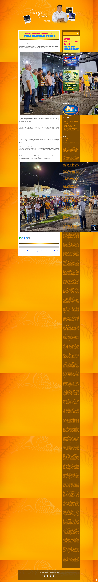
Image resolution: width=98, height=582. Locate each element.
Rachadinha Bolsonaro (75, 494)
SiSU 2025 (69, 519)
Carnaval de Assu (66, 299)
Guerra (69, 225)
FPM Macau (75, 151)
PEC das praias (74, 450)
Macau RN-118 (75, 413)
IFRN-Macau (73, 384)
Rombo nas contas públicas (71, 506)
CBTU (71, 289)
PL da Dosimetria (70, 170)
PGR (73, 233)
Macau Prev (71, 413)
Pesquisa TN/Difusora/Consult (74, 467)
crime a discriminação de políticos (71, 551)
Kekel (78, 393)
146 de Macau (70, 253)
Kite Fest (67, 394)
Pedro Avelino (73, 199)
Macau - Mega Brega (74, 410)
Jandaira (64, 161)
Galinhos (70, 143)
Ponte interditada (67, 477)
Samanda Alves (76, 241)
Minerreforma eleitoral (72, 421)
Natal (66, 142)
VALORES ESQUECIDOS (75, 246)
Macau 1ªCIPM (65, 412)
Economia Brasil (76, 194)
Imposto (78, 385)
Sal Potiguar (68, 511)
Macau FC (69, 412)
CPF (70, 291)
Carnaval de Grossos (72, 299)
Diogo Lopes (77, 338)
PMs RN (76, 233)
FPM (75, 142)
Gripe (65, 380)
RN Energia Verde (65, 491)
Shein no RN (70, 244)
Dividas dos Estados (66, 340)
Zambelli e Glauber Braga (67, 548)
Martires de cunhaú (70, 417)
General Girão (77, 376)
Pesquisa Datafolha (73, 200)
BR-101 (64, 282)
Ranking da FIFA (65, 496)
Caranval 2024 (72, 297)
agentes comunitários (73, 549)
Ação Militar (64, 281)
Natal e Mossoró (75, 428)
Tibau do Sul (75, 245)
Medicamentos (65, 198)
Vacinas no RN (65, 538)
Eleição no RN (74, 177)
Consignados (77, 317)
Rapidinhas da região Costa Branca (71, 184)
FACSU (78, 355)
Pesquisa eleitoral (65, 468)
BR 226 (76, 281)
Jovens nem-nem (76, 392)
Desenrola (67, 218)
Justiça (64, 169)
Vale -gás (75, 539)
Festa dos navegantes (75, 367)
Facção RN (73, 357)
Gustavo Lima (65, 382)
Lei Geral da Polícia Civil (66, 398)
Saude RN (74, 161)
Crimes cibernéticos (66, 327)
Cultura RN (64, 216)
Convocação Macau (71, 319)
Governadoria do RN (76, 223)
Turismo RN (65, 203)
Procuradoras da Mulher (71, 484)
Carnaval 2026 (65, 298)
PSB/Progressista (65, 455)
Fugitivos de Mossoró (74, 372)
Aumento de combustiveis (73, 207)
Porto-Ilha (77, 478)
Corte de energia (67, 215)
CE (66, 175)
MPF (72, 154)
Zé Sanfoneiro (68, 549)
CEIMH (75, 289)
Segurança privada (70, 515)
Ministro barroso (73, 422)
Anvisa (66, 270)
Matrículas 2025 (75, 417)
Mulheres (69, 426)
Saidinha (78, 510)
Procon (66, 484)
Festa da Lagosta (65, 365)
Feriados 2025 (68, 363)
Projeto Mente (68, 487)
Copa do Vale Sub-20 (71, 321)
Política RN (69, 171)
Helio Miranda (74, 168)
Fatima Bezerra (67, 178)
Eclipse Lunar (68, 343)
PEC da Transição (68, 450)
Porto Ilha (64, 478)
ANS (78, 260)
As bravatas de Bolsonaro (75, 272)
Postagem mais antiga (52, 251)
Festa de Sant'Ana (71, 365)
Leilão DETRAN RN (71, 400)
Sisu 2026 (65, 520)
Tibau (73, 245)
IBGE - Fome (65, 384)
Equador (68, 353)
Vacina (69, 247)
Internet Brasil (65, 197)
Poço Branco (74, 236)
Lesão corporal (77, 401)
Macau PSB (64, 413)
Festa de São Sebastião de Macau (68, 366)
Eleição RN (68, 152)
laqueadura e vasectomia (70, 556)
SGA (71, 161)
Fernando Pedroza (65, 364)
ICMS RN (69, 154)
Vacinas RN (72, 247)
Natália (70, 429)
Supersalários (70, 522)
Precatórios (67, 201)
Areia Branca (74, 140)
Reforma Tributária (74, 171)
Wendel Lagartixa (76, 165)
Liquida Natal (72, 402)
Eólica (75, 355)
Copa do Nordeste (65, 321)
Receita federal (73, 201)
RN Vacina (67, 493)
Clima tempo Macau (71, 312)
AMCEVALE (69, 166)
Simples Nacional (73, 519)
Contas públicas (76, 318)
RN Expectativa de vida (74, 492)
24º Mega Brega (74, 255)
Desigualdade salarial (72, 336)
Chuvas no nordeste (69, 309)
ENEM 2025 (69, 219)
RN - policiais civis (76, 491)
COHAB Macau (74, 290)
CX (67, 175)
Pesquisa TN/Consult (66, 467)
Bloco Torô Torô (75, 208)
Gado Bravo (77, 374)
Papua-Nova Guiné (68, 458)
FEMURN (70, 151)
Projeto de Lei (72, 487)
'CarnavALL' (64, 252)
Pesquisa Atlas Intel (66, 466)
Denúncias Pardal (72, 217)
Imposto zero (70, 386)
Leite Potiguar (68, 228)
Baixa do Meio (77, 282)
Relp (63, 502)
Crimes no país (71, 327)
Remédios (70, 202)
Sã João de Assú (75, 522)
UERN (64, 156)
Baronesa (73, 284)
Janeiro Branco (77, 391)
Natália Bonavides (74, 429)
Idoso (76, 385)
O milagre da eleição (68, 435)
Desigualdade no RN (66, 336)
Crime (78, 147)
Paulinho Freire (68, 199)
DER (71, 216)
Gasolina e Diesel (65, 376)
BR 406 (78, 281)
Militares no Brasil (65, 421)
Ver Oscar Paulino (67, 542)
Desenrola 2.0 (71, 218)
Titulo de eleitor (71, 165)
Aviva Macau (73, 280)
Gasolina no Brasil (71, 376)
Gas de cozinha (70, 375)
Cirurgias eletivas (65, 312)
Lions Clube (68, 402)
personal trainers (65, 558)
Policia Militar (67, 472)
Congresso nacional (66, 317)
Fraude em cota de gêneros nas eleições (70, 371)
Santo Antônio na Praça (72, 513)
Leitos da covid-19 (68, 401)
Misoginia (72, 423)
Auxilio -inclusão (65, 278)
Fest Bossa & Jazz (76, 364)
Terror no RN (74, 529)
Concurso (77, 175)
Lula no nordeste (74, 403)
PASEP (71, 448)
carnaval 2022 (75, 173)
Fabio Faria (69, 357)
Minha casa (69, 198)
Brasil (73, 146)
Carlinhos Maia (77, 297)
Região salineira (72, 149)
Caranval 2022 (68, 297)
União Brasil (71, 173)
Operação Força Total (68, 441)
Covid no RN (72, 215)
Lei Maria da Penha (72, 180)
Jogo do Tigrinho (74, 226)
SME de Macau (69, 510)
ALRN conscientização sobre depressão (71, 260)
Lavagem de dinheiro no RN (69, 395)
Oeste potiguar (73, 435)
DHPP (76, 330)
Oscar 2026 (64, 448)
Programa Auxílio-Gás (71, 485)
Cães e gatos (77, 329)
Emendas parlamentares (66, 195)
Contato (36, 26)
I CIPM (78, 383)
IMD (78, 225)
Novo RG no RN (74, 432)
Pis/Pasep (67, 158)
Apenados (77, 270)
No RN (74, 430)
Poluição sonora (68, 475)
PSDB (75, 154)
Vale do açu (64, 540)
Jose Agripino (68, 392)
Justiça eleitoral (66, 227)
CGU (77, 289)
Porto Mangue (68, 478)
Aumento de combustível (67, 187)
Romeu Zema (77, 506)
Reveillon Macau (65, 505)
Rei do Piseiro (77, 501)
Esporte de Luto (77, 353)
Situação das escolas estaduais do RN (73, 520)
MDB (78, 197)
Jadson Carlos (72, 391)
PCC (73, 448)
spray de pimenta (73, 560)
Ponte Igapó (74, 476)
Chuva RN (77, 307)
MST (71, 409)
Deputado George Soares (69, 334)
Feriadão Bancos (76, 363)
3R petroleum (65, 166)
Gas (67, 375)
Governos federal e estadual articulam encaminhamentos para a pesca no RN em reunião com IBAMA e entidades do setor (71, 120)
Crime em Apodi (65, 325)
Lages (74, 227)
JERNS (64, 391)
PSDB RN (76, 152)
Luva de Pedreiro (68, 404)
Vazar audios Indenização (66, 541)
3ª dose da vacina (72, 205)
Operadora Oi (77, 435)
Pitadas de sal (69, 235)
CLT (78, 289)
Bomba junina (75, 288)
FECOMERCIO (68, 356)
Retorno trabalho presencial (67, 504)
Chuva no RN (65, 190)
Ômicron (66, 156)
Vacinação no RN (65, 539)
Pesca (69, 465)
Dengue (69, 146)
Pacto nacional (65, 234)
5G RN (76, 205)
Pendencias (74, 148)
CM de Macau (74, 147)
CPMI (63, 293)
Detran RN (64, 150)
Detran (78, 176)
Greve (67, 154)
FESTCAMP (72, 356)
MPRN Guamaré (70, 408)
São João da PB (68, 524)
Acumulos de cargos (76, 264)
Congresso (74, 214)
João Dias (64, 393)
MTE (72, 409)
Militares (78, 420)
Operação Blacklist (73, 438)
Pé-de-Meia (67, 237)
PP (63, 454)
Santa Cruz (67, 513)
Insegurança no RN (71, 157)
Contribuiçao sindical (66, 319)
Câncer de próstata (72, 329)
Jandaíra (69, 197)
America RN (65, 269)
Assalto (64, 273)
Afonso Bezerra (70, 142)
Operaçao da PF (65, 436)
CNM (69, 156)
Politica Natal (71, 473)
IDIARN (78, 168)
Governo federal (65, 179)
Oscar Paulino (68, 448)
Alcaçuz (68, 186)
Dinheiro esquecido (68, 338)
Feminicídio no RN (70, 362)
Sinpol (76, 519)
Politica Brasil (70, 236)
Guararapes (77, 381)
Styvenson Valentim (65, 522)
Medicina (76, 418)
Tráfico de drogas (68, 534)
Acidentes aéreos (70, 264)
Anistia (74, 269)
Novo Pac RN (70, 432)
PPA (65, 454)
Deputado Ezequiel (69, 194)
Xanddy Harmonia (73, 547)
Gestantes (69, 377)
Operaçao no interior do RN (67, 437)
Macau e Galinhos (76, 414)
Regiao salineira (76, 500)
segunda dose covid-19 (67, 560)
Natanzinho (67, 429)
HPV (75, 382)
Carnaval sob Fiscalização (66, 301)
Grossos (75, 224)
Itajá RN (69, 226)
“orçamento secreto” (65, 565)
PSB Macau (77, 454)
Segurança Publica (65, 515)
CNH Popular (67, 290)
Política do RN (76, 150)
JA (75, 390)
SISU (78, 184)
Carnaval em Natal (70, 300)
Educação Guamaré (68, 345)
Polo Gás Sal (75, 474)
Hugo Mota (75, 383)
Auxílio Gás (75, 279)
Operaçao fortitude (76, 436)
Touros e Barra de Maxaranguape (68, 531)
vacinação (67, 204)
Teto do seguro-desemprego (69, 530)
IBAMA (70, 179)
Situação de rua (65, 521)
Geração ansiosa (65, 377)
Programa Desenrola (69, 486)
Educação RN (65, 146)
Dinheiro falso (73, 338)
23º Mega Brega (69, 255)
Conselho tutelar (70, 190)
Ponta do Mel (70, 476)
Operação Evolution (65, 440)
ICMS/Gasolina (69, 384)
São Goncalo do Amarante (72, 162)
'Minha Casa (68, 252)
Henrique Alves (70, 164)
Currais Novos (72, 192)
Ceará (74, 159)
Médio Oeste (66, 428)
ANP (65, 206)
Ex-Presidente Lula (76, 354)
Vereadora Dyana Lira (73, 542)
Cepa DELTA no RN (65, 306)
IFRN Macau (65, 148)
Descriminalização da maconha (74, 335)
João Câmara (73, 197)
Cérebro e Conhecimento (66, 330)
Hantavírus (77, 382)
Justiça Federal (72, 393)
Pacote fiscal (66, 457)
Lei (76, 197)
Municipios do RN (72, 426)
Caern (68, 143)
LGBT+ (70, 394)
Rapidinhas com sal (74, 496)
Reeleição (68, 238)
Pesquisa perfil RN (70, 468)
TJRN (68, 173)
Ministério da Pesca (67, 423)
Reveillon (78, 504)
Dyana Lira (64, 177)
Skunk (69, 521)
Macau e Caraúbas (70, 414)
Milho (76, 420)
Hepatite (64, 383)
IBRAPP (76, 225)
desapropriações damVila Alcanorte (71, 552)
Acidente (67, 206)
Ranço (70, 496)
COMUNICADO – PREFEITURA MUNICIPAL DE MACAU (69, 126)
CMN (63, 290)
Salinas (72, 241)
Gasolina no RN (76, 178)
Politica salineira (71, 474)
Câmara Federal (68, 216)
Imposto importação (65, 386)
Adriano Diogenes (68, 265)
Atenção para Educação (71, 275)
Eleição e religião (76, 348)
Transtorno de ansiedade (69, 533)
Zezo (71, 548)
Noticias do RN (71, 431)
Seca (70, 514)
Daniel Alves (74, 216)
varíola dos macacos (66, 251)
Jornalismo (64, 392)
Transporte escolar (69, 532)
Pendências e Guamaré (75, 463)
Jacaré (68, 391)
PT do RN (71, 456)
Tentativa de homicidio (76, 528)
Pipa (74, 469)
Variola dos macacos (70, 203)
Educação (64, 143)
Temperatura (71, 528)
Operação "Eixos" (73, 437)
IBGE (71, 152)
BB (69, 188)
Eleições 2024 (71, 220)
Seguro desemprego (76, 515)
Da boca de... (66, 123)
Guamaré (69, 138)
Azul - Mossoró (77, 280)
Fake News (77, 357)
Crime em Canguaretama (72, 325)
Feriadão (72, 363)
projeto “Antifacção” (69, 559)
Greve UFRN (70, 168)
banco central (67, 550)
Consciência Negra (72, 317)
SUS (74, 158)
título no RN (66, 561)
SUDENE (77, 202)
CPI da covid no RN (73, 210)
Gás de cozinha (65, 157)
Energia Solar (74, 220)
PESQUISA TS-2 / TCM (70, 451)
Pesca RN (71, 465)
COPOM (78, 290)
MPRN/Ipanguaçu (68, 409)
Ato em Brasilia (77, 275)
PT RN (78, 233)
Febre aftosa (72, 178)
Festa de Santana (76, 365)
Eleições (74, 349)
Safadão (69, 241)
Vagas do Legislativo (71, 539)
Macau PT (67, 413)
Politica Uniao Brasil (76, 473)
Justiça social (71, 227)
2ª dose (66, 256)
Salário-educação (67, 512)
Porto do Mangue (68, 183)
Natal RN (66, 170)
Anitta (76, 269)
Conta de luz (65, 191)
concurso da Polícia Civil (72, 550)
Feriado (64, 363)
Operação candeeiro (73, 445)
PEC (70, 449)
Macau (21, 241)
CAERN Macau (65, 151)
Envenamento (65, 353)
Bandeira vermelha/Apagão (67, 284)
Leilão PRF (75, 400)
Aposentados (68, 271)
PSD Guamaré (70, 455)
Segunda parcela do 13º (73, 242)
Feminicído (74, 362)
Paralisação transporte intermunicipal (68, 459)
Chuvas (74, 175)
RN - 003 (69, 491)
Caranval (64, 297)
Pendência (68, 463)
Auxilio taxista (68, 279)
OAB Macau (68, 232)
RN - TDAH (72, 491)
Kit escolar (64, 394)
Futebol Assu (74, 373)
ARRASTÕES (65, 261)
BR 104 (73, 281)
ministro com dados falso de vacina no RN (72, 557)
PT (78, 152)
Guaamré (68, 380)
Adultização (72, 265)
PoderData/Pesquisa (74, 235)
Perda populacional (71, 464)
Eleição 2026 (66, 220)
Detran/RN (74, 218)
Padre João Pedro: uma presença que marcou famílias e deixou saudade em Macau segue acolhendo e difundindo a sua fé (71, 130)
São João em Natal (74, 244)
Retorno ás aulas (74, 504)
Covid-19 (74, 143)
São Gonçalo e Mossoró (68, 523)
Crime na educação (68, 326)
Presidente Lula (68, 482)
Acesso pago (69, 262)
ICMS (75, 146)
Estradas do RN (70, 354)
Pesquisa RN (75, 170)
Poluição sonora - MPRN (73, 475)
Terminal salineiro (69, 529)
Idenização (68, 385)
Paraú (75, 459)
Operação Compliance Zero (70, 439)
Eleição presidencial (66, 349)
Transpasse (64, 532)
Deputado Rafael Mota (73, 176)
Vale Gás (78, 539)
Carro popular (75, 301)
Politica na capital (65, 474)
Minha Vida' (77, 421)
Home (21, 26)
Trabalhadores (77, 531)
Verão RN (73, 543)
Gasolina (66, 164)
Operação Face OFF (71, 440)
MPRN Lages (74, 408)
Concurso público (72, 316)
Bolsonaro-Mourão (70, 288)
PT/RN (74, 456)
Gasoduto (74, 375)
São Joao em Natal (75, 523)
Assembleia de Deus (71, 274)
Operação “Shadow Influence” (70, 446)
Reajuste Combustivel (69, 497)
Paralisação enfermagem (75, 458)
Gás (67, 382)
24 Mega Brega (67, 205)
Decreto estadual (72, 193)
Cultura (68, 329)
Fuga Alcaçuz (67, 372)
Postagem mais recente (26, 251)
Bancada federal (76, 283)
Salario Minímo (72, 511)
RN (70, 141)
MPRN (69, 140)
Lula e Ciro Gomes (68, 403)
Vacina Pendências (68, 537)
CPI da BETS (72, 291)
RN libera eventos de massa (72, 493)
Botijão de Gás (77, 188)
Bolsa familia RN (68, 209)
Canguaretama (70, 175)
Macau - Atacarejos (76, 409)
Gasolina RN (77, 375)
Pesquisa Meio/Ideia (76, 466)
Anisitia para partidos (70, 269)
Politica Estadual (67, 473)
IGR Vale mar (77, 384)
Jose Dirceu (72, 392)
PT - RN (69, 456)
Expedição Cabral (65, 355)
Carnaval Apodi (74, 298)
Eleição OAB (68, 348)
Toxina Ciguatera (68, 246)
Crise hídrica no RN (65, 328)
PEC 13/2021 (73, 449)
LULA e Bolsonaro (76, 394)
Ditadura (76, 339)
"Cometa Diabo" (71, 251)
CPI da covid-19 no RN (73, 292)
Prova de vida (76, 183)
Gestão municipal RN (74, 377)
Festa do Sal (64, 367)
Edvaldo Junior (69, 177)
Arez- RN (70, 272)
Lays (74, 395)
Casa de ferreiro (67, 303)
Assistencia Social (76, 274)
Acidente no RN (65, 264)
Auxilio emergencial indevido (72, 278)
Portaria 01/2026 (72, 477)
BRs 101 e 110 (67, 282)
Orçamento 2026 (65, 447)
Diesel (77, 218)
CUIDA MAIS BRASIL (75, 293)
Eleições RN (77, 349)
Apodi (76, 158)
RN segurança (71, 237)
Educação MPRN (73, 345)
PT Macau (76, 157)
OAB (72, 198)
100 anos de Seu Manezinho (74, 252)
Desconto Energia (76, 334)
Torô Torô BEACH (76, 530)
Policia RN (74, 472)
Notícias (67, 161)
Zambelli (78, 547)
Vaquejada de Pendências (70, 540)
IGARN (73, 179)
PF (78, 151)
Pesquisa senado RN (76, 468)
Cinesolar (74, 311)
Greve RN (69, 148)
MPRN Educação (65, 408)
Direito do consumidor (66, 339)
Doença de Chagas (74, 340)
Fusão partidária (69, 373)
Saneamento (64, 242)
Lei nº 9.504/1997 (72, 399)
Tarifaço (67, 185)
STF (74, 144)
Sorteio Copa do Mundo (75, 521)
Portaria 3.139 (77, 477)
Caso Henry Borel (72, 303)
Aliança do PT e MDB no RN (74, 186)
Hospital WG (72, 383)
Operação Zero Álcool (66, 445)
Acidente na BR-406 (70, 263)
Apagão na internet (73, 270)
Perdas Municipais (76, 464)
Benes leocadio (72, 188)
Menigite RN (72, 419)
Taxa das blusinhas (69, 245)
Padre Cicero (69, 457)
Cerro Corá (70, 306)
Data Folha (77, 216)
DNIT (78, 330)
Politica (68, 155)
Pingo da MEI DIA (65, 469)
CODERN (70, 290)
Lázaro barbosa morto (74, 404)
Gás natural (72, 382)
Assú (70, 144)
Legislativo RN (77, 395)
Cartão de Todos (69, 302)
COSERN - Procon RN (66, 291)
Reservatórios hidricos (73, 502)
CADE (74, 209)
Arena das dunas (66, 272)
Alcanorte (72, 166)
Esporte (66, 168)
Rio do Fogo (77, 505)
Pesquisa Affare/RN (76, 465)
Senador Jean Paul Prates (72, 243)
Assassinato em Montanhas (75, 273)
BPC (71, 281)
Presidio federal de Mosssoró (75, 482)
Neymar (69, 430)
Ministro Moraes (69, 422)
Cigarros (69, 311)
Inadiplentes (74, 386)
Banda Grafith (67, 159)
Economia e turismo (73, 343)
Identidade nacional (72, 385)
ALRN (72, 141)
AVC (67, 261)
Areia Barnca (67, 207)
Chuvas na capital (70, 308)
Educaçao (68, 149)
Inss (72, 144)
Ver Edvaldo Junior (73, 541)
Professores (65, 485)
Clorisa (76, 312)
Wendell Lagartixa (65, 547)
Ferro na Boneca (70, 364)
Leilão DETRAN (65, 400)
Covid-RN (77, 191)
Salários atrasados (73, 512)
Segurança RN (76, 155)
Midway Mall (73, 420)
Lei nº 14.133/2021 (67, 399)
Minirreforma (64, 422)
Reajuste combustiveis (76, 497)
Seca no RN (68, 242)
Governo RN (77, 156)
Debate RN (64, 217)
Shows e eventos (65, 519)
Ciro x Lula (77, 311)
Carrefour (71, 301)
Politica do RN (66, 144)
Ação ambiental (68, 281)
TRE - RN (65, 245)
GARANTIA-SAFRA (70, 374)
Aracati (75, 271)
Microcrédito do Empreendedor (67, 420)
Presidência (64, 483)
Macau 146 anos (76, 411)
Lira (74, 402)
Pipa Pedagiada (77, 469)
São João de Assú (72, 524)
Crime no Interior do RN (75, 326)
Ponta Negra (66, 476)
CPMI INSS (66, 293)
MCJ (70, 169)
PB (73, 198)
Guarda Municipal (65, 225)
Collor (78, 312)
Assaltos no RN (67, 273)
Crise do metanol (76, 215)
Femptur (78, 362)
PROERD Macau (68, 454)
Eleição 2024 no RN (68, 347)
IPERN (65, 385)
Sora (70, 521)
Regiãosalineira (72, 501)
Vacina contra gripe (74, 537)
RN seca (78, 493)
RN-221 (64, 494)
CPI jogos (77, 292)
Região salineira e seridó (66, 501)
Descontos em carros (66, 335)
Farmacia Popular (73, 195)
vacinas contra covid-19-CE (72, 561)
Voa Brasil (76, 185)
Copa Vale (66, 320)
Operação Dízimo (76, 439)
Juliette (67, 180)
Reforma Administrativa (73, 238)
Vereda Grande (69, 543)
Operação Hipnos (73, 441)
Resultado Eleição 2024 (68, 503)
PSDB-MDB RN (65, 456)
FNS (76, 356)
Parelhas (78, 459)
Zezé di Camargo (75, 548)
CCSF (73, 289)
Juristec (69, 393)
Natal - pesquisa (70, 428)
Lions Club (64, 402)
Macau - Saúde (72, 411)
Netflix (66, 430)
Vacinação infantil (76, 538)
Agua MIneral (65, 186)
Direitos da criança (71, 339)
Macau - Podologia (67, 411)
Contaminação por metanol (67, 318)
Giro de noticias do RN (68, 223)
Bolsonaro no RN (65, 288)
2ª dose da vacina (70, 256)
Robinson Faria (65, 506)
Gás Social (69, 382)
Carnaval (71, 159)
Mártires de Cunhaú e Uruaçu (70, 427)
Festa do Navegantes (76, 366)
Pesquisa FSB (71, 466)
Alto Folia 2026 (71, 206)
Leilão (65, 228)
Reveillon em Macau (71, 505)
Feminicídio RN (65, 362)
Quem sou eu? (28, 26)
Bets (72, 208)
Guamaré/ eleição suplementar (70, 381)
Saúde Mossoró (67, 514)
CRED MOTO (70, 293)
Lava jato (64, 395)
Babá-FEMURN (72, 282)
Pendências (74, 138)
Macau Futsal (77, 412)
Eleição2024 (70, 349)
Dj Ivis (70, 340)
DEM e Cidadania (72, 330)
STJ (67, 241)
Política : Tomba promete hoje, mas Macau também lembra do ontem (71, 134)
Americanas (75, 206)
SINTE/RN (64, 241)
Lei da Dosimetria (72, 398)
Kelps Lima (67, 169)
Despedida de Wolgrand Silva (69, 337)
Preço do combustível (70, 483)
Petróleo (66, 235)
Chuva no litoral (65, 308)
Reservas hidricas (66, 502)
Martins (66, 417)
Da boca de (68, 193)
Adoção (64, 265)
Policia (70, 161)
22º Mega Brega (70, 254)
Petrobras (72, 150)
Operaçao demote (70, 436)
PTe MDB (76, 456)
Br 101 (72, 209)
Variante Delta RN (76, 540)
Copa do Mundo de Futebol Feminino (74, 320)
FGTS (64, 164)
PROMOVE (73, 454)
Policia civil (71, 158)
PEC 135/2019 (77, 449)
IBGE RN (74, 164)
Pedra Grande (73, 234)
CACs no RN (68, 289)
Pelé (75, 234)
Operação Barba (68, 438)
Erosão (70, 353)
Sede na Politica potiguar (75, 514)
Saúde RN (72, 155)
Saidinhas (64, 511)
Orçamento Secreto (70, 447)
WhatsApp (69, 547)
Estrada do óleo (65, 354)
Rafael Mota (75, 237)
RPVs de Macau (68, 494)
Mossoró (77, 142)
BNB (67, 208)
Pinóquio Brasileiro (70, 469)
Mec (73, 152)
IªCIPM (74, 390)
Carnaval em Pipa (76, 300)
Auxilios (72, 279)
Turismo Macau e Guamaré (75, 534)
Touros (70, 185)
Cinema (72, 311)
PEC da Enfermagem (70, 233)
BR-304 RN (69, 208)
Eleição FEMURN (74, 347)
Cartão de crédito (74, 302)
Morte (64, 170)
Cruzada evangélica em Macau (72, 328)
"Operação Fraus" (76, 251)
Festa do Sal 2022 (69, 367)
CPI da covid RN (67, 292)
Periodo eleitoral (65, 465)
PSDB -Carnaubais (76, 455)
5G (78, 185)
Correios (64, 176)
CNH (71, 163)
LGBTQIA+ (72, 394)
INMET (76, 179)
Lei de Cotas (76, 398)
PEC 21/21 (64, 450)
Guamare (78, 224)
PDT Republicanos (66, 449)
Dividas (78, 339)
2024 (73, 253)
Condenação (77, 316)
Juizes (67, 393)
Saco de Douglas (73, 510)
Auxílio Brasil (66, 188)
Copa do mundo (77, 321)
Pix (76, 146)
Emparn (78, 163)
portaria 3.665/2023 (70, 558)
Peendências (64, 463)
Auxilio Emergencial (74, 187)
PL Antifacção (77, 198)
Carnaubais (77, 144)
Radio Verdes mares (76, 495)
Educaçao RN (69, 150)
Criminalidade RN (76, 327)
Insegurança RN (65, 226)
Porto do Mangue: (73, 478)
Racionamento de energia (66, 495)
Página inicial (39, 251)
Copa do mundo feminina (72, 191)
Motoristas (66, 426)
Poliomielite (66, 236)
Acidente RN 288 (74, 262)
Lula (71, 148)
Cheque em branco (69, 307)
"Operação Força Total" (72, 204)
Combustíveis (65, 214)
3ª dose (74, 256)
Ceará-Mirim (74, 163)
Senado (66, 243)
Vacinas (78, 537)
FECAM (64, 356)
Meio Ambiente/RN (67, 419)
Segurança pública (68, 172)
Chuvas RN (77, 149)
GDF (74, 374)
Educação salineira (75, 346)
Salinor (76, 511)
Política (67, 165)
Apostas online (72, 271)
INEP (63, 385)
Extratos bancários (71, 355)
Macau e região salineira (75, 169)
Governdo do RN (65, 224)
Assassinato (76, 166)
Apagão (69, 270)
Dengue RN (68, 217)
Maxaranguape (67, 418)
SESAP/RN (74, 202)
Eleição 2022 (69, 147)
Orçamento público (76, 447)
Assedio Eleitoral (65, 274)
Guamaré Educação (72, 380)
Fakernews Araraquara (66, 358)
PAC (66, 233)
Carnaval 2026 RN (69, 298)
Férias (66, 374)
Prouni (73, 183)
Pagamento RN (74, 457)
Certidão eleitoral (74, 306)
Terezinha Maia (65, 529)
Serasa (67, 244)
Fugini (69, 372)
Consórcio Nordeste (76, 190)
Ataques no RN (65, 275)
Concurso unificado (69, 214)
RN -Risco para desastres (66, 492)
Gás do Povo (73, 225)
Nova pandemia (75, 431)
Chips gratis (74, 307)
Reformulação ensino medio (70, 500)
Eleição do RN (72, 348)
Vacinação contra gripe (71, 538)
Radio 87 (71, 495)
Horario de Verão (67, 383)
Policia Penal (71, 472)
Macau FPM (73, 412)
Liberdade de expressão (74, 228)
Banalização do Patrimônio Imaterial (68, 283)
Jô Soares (76, 393)
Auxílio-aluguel (69, 280)
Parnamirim (64, 152)
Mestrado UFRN (76, 419)
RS (70, 201)
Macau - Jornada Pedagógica (67, 410)
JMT (66, 391)
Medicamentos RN (71, 418)
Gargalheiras (64, 375)
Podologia (64, 183)
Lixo (76, 402)
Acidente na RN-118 (76, 263)
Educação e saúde (70, 346)
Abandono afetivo (70, 261)
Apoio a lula (64, 271)
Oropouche (77, 446)
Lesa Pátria (72, 401)
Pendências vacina (65, 464)
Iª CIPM (71, 226)
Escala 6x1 (72, 353)
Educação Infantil (73, 219)
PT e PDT (64, 199)
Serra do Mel (73, 172)
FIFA (74, 356)
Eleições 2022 (72, 156)
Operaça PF (72, 232)
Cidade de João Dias (75, 309)
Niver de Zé (71, 430)
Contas (73, 318)
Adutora (76, 265)
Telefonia (67, 528)
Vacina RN (72, 185)
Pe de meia (69, 234)
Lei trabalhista (77, 399)
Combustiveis (77, 159)
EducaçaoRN (74, 344)
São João (64, 185)
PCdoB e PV (76, 448)
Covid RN (67, 176)
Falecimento (72, 358)
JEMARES (77, 390)
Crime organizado (66, 192)
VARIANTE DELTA (65, 247)
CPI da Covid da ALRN (68, 210)
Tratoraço (74, 533)
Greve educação (71, 224)
